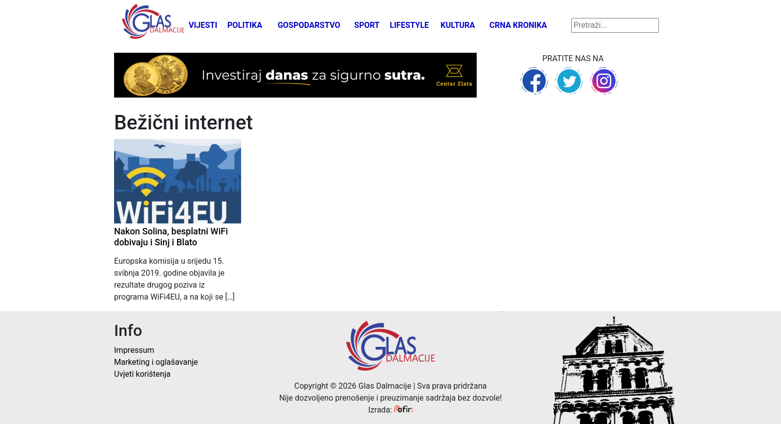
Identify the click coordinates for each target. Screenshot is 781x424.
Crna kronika (518, 25)
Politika (244, 25)
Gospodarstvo (308, 25)
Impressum (134, 350)
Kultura (458, 25)
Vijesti (203, 25)
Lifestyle (409, 25)
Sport (367, 25)
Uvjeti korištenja (142, 374)
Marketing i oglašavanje (156, 362)
